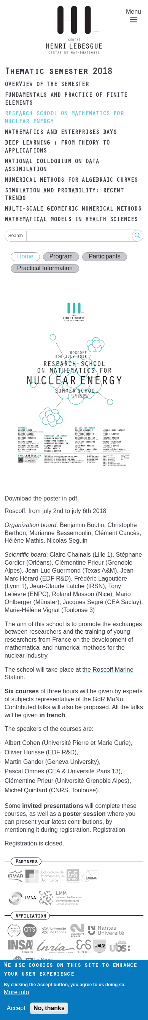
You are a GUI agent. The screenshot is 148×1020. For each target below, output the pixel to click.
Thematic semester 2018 (58, 72)
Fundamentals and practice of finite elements (66, 100)
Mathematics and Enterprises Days (60, 133)
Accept (16, 1010)
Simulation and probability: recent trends (64, 195)
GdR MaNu (107, 699)
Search (15, 235)
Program (61, 256)
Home (25, 256)
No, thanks (49, 1010)
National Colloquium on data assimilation (52, 166)
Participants (105, 256)
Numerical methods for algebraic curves (71, 181)
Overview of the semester (47, 85)
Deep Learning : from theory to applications (57, 147)
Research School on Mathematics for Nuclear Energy (64, 118)
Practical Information (45, 268)
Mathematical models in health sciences (71, 220)
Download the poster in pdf (41, 498)
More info (16, 995)
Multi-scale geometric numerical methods (73, 209)
